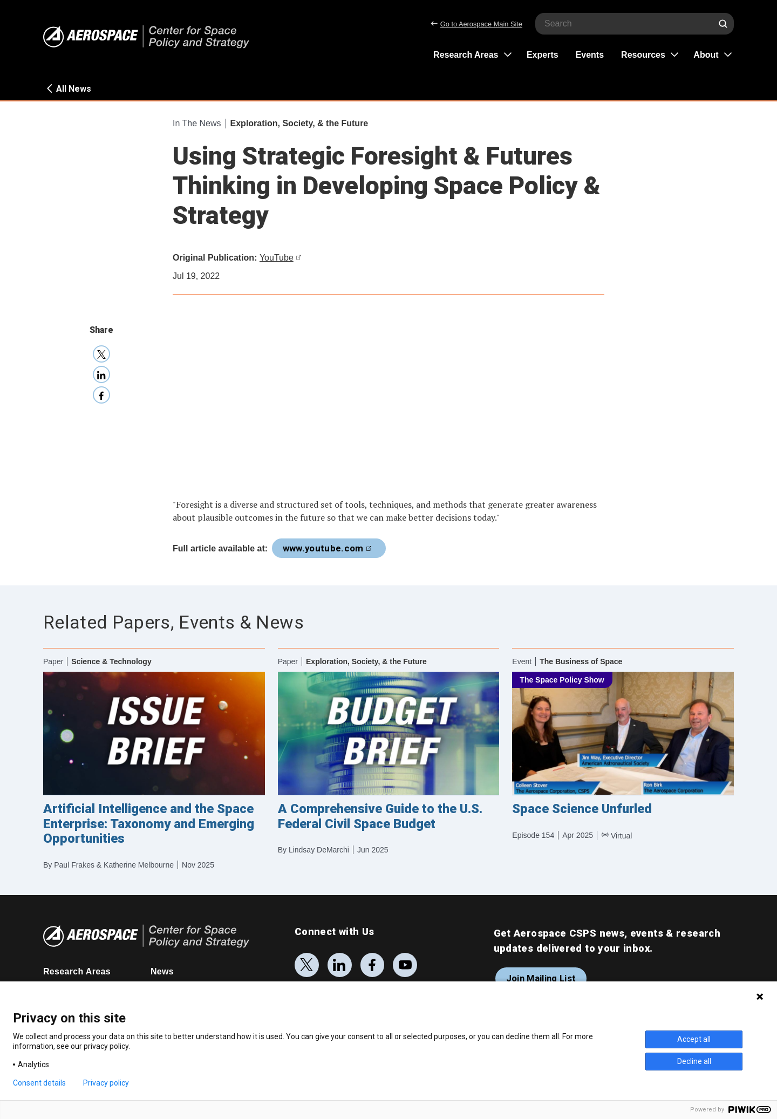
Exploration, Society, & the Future (299, 123)
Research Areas (465, 54)
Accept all (694, 1039)
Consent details (39, 1083)
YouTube (282, 257)
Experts (542, 54)
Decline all (694, 1061)
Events (590, 54)
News (162, 971)
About (705, 54)
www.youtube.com (329, 548)
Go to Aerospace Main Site (476, 24)
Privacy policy (106, 1083)
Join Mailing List (541, 978)
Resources (643, 54)
